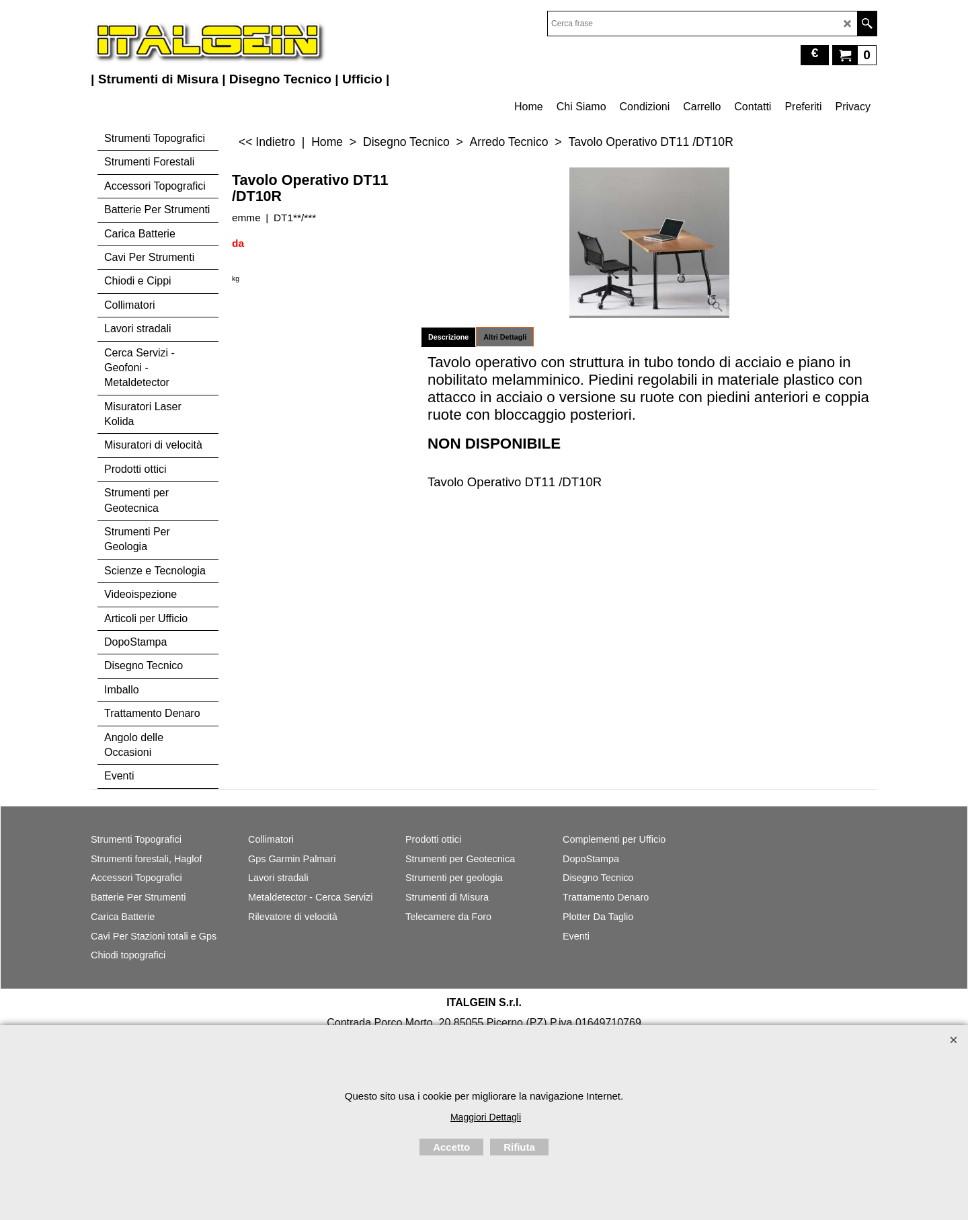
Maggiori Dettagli (485, 1117)
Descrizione (448, 337)
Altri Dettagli (504, 337)
